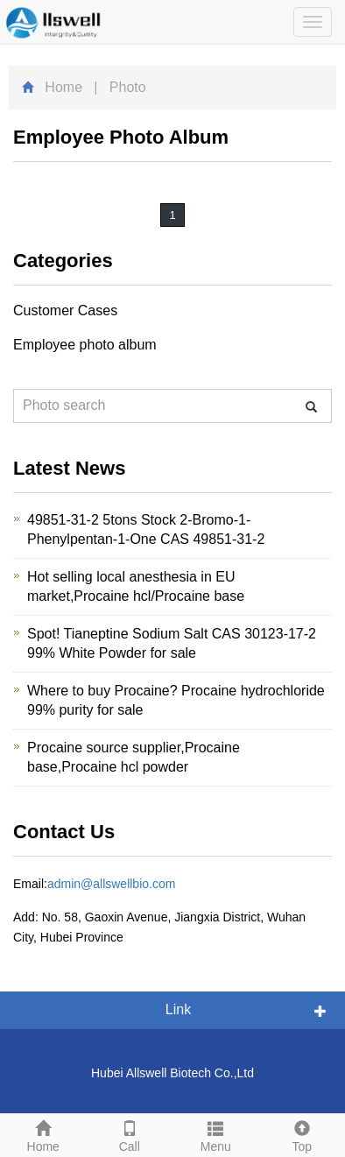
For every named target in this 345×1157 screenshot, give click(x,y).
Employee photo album (85, 344)
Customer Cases (65, 310)
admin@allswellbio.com (111, 884)
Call (130, 1134)
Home (63, 87)
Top (302, 1134)
